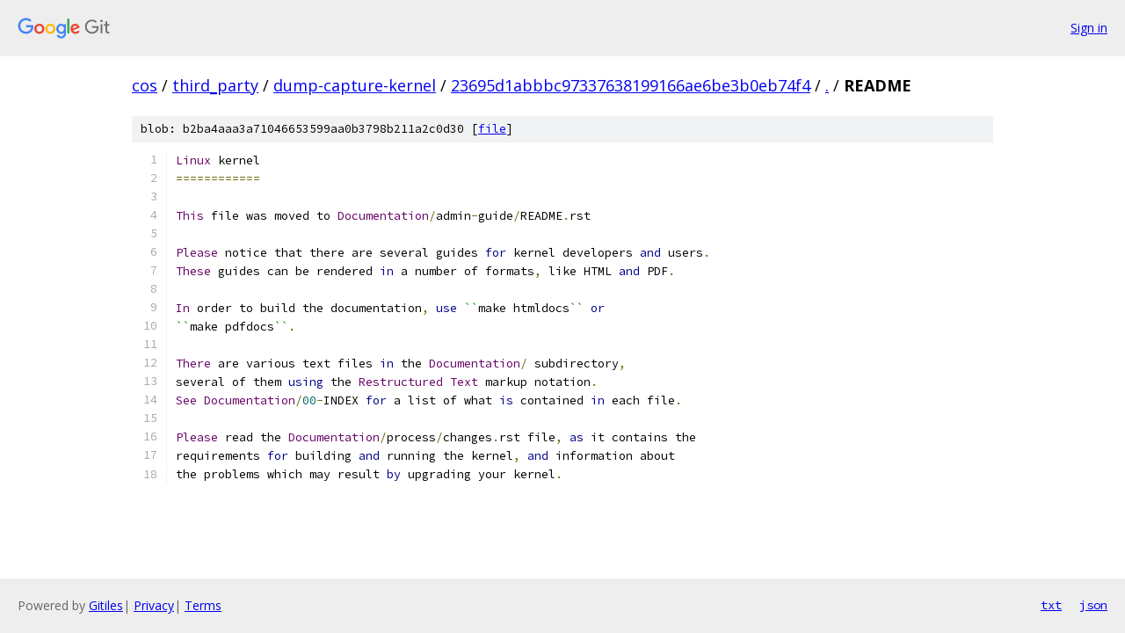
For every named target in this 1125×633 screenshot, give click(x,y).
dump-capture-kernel (354, 85)
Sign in (1089, 27)
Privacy (154, 605)
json (1093, 605)
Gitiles (106, 605)
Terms (203, 605)
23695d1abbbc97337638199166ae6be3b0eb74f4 (630, 85)
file (492, 128)
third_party (215, 85)
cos (144, 85)
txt (1051, 605)
